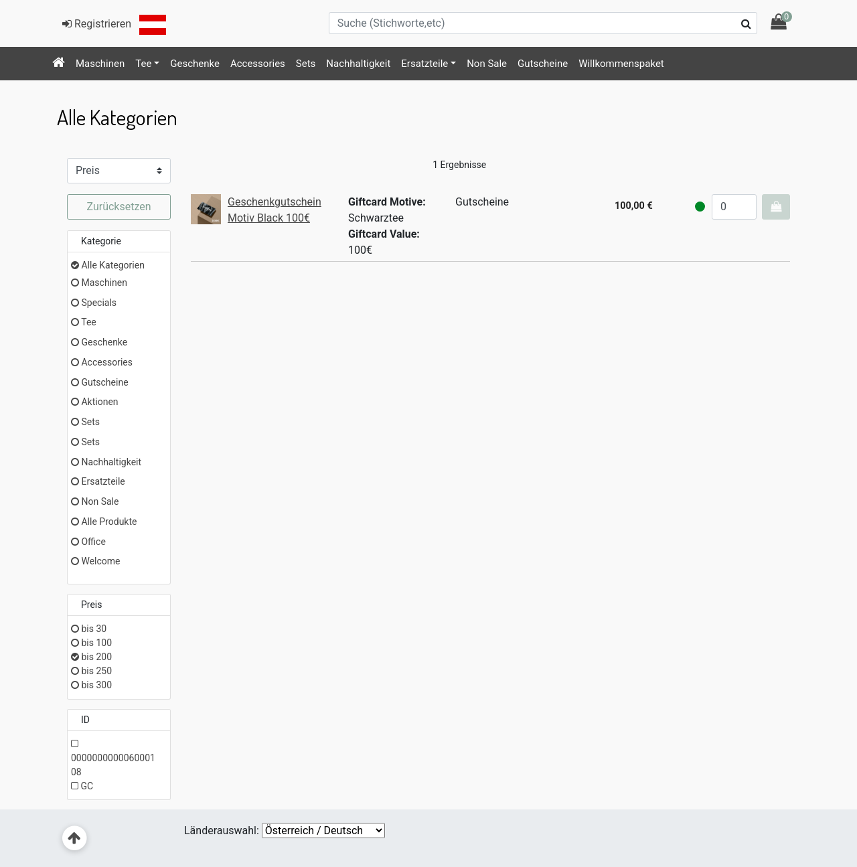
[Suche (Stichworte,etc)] (543, 23)
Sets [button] (306, 64)
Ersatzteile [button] (424, 64)
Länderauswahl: (221, 830)
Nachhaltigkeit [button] (358, 64)
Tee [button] (143, 64)
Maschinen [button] (100, 64)
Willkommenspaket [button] (621, 64)
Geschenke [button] (195, 64)
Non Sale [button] (487, 64)
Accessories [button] (257, 64)
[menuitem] (58, 63)
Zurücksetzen (118, 206)
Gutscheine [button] (543, 64)
